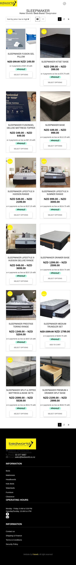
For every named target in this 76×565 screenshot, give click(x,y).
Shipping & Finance (14, 536)
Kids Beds (10, 484)
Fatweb (35, 554)
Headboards (11, 479)
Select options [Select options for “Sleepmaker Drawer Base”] (55, 278)
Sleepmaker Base (55, 125)
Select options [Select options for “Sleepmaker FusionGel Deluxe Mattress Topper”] (21, 149)
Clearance (10, 497)
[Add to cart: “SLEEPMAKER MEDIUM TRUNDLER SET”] (55, 345)
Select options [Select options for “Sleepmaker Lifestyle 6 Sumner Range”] (55, 215)
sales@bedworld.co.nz (25, 457)
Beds (8, 471)
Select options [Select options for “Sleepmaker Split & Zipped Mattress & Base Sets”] (21, 414)
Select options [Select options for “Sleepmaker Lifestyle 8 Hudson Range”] (21, 215)
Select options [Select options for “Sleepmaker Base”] (55, 146)
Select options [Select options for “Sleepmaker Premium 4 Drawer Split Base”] (55, 414)
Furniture (9, 492)
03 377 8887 (20, 455)
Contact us (10, 531)
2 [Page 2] (64, 19)
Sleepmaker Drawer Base (55, 258)
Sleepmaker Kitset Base (55, 62)
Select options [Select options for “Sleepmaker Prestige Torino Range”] (21, 347)
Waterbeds (10, 488)
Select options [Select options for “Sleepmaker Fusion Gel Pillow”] (21, 75)
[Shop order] (18, 19)
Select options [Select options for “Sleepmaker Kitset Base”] (55, 82)
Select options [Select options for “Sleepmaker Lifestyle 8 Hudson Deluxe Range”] (21, 281)
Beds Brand (39, 13)
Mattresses (10, 475)
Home (22, 13)
